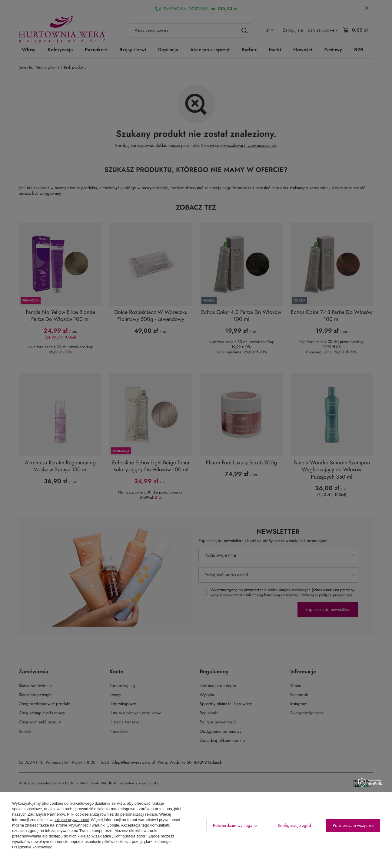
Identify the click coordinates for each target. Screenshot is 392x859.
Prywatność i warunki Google (93, 825)
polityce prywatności (71, 819)
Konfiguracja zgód (294, 825)
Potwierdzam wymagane (235, 825)
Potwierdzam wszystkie (353, 825)
